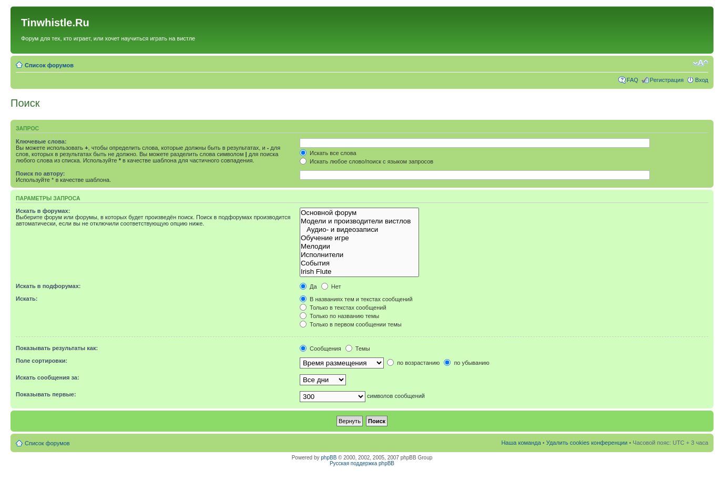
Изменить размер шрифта (700, 63)
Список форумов (49, 65)
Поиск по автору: (40, 173)
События (359, 263)
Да (308, 286)
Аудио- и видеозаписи (359, 230)
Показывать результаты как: (57, 348)
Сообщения (320, 348)
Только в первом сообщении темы (351, 324)
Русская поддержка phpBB (362, 463)
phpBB (328, 457)
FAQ (632, 80)
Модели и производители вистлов (359, 221)
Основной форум (359, 213)
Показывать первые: (46, 394)
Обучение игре (359, 238)
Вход (701, 80)
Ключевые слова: (41, 141)
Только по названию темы (339, 316)
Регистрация (667, 80)
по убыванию (466, 363)
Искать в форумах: (43, 211)
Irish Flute (359, 272)
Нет (331, 286)
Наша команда (521, 442)
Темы (357, 348)
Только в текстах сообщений (343, 307)
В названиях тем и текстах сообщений (356, 299)
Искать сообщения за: (47, 377)
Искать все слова (328, 153)
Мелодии (359, 246)
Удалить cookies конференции (587, 442)
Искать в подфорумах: (48, 286)
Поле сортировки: (41, 360)
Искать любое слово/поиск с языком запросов (366, 161)
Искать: (26, 298)
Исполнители (359, 255)
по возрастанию (413, 363)
